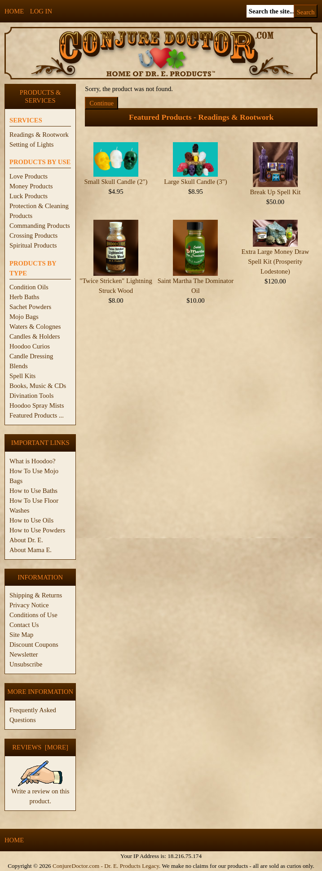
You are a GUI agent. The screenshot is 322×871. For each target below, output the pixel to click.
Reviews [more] (40, 747)
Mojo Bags (24, 316)
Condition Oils (29, 287)
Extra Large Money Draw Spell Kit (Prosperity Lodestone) (275, 261)
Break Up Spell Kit (275, 192)
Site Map (21, 634)
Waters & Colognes (35, 326)
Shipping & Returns (35, 595)
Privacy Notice (29, 605)
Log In (41, 11)
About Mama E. (30, 549)
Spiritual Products (33, 245)
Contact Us (24, 624)
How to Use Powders (37, 530)
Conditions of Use (33, 614)
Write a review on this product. (40, 792)
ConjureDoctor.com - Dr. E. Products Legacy (106, 865)
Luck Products (28, 196)
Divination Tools (31, 395)
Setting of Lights (31, 144)
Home (14, 11)
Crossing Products (33, 235)
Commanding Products (39, 225)
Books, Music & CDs (37, 385)
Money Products (31, 186)
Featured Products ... (36, 415)
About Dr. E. (26, 540)
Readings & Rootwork (39, 134)
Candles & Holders (34, 336)
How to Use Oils (31, 520)
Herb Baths (24, 296)
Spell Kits (22, 375)
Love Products (28, 176)
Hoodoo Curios (29, 346)
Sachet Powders (30, 306)
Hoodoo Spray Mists (36, 405)
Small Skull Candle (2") (116, 181)
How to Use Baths (33, 490)
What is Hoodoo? (32, 461)
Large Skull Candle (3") (195, 181)
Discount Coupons (33, 644)
